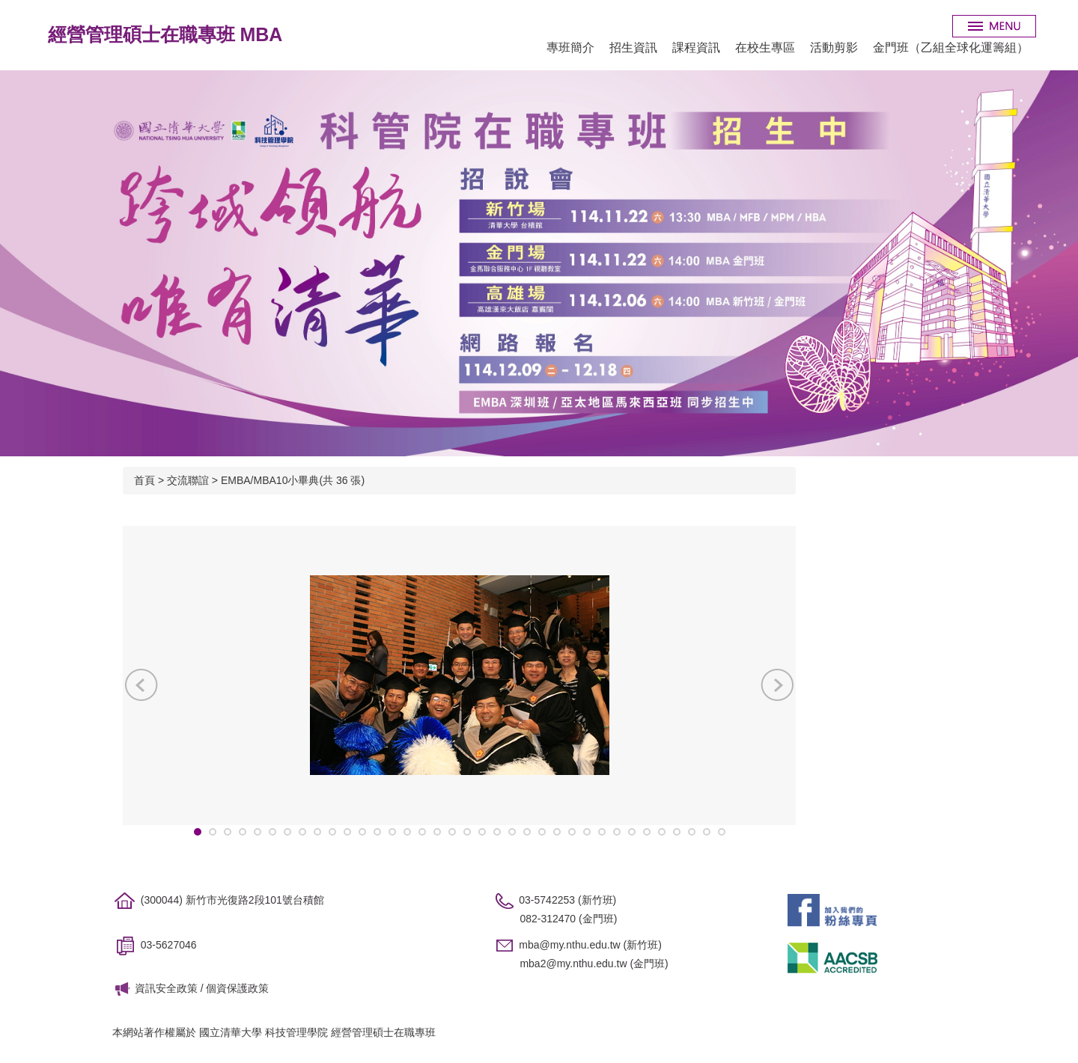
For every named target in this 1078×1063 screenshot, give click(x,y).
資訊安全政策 (166, 988)
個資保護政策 (237, 988)
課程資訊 (696, 47)
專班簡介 (570, 47)
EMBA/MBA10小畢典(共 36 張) (293, 480)
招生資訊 (633, 47)
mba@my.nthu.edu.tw (569, 945)
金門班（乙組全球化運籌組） (951, 47)
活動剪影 (834, 47)
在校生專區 (765, 47)
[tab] (197, 832)
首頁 (144, 480)
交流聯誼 (188, 480)
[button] (141, 684)
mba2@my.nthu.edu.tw (573, 963)
